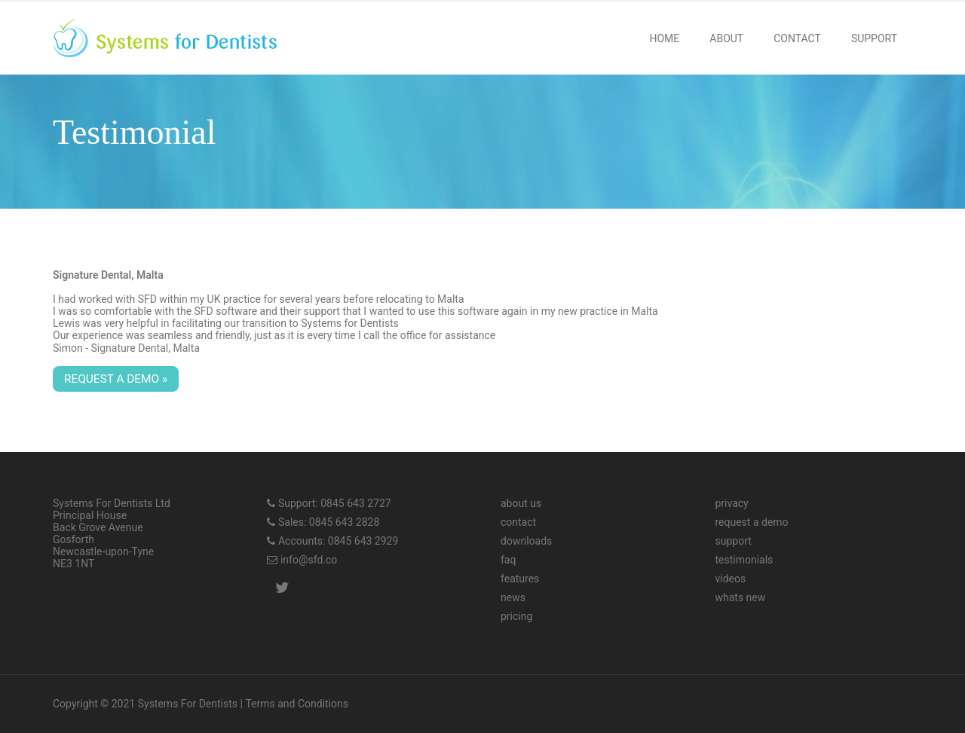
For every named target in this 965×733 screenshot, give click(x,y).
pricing (516, 616)
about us (521, 503)
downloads (526, 541)
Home (664, 38)
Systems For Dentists (187, 704)
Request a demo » (115, 379)
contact (518, 522)
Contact (797, 38)
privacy (731, 503)
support (733, 541)
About (726, 38)
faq (508, 560)
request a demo (751, 522)
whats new (740, 597)
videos (730, 579)
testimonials (744, 560)
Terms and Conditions (296, 704)
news (513, 597)
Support (874, 38)
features (520, 579)
